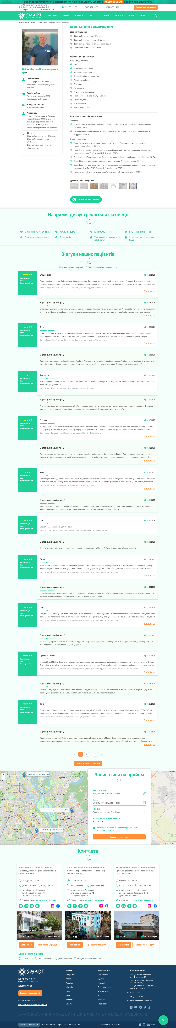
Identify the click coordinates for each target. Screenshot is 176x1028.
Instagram (52, 905)
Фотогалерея (54, 936)
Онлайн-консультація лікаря (38, 232)
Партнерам (102, 1004)
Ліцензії (101, 983)
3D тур (26, 936)
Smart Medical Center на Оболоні (35, 867)
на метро (40, 900)
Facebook (58, 905)
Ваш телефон (99, 790)
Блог (100, 995)
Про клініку (103, 975)
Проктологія (65, 237)
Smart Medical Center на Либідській (85, 867)
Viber (26, 905)
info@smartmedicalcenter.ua (89, 958)
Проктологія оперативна (36, 237)
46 (26, 72)
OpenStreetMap (170, 844)
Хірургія (94, 15)
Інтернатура (103, 991)
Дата (95, 800)
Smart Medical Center (26, 22)
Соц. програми (104, 987)
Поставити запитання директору (32, 1004)
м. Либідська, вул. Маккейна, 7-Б (35, 7)
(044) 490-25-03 (112, 7)
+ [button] (3, 774)
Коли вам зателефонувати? (96, 818)
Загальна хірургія (67, 232)
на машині (51, 900)
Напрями (52, 15)
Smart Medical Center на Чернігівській (135, 867)
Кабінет (144, 15)
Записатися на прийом (146, 7)
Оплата (69, 1004)
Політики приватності (126, 828)
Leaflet (163, 844)
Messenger (37, 905)
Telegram (32, 905)
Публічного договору (105, 830)
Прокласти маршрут (47, 945)
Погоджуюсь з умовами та (117, 829)
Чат (20, 905)
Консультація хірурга (104, 232)
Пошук (156, 15)
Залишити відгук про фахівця (88, 763)
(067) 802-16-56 (25, 986)
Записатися (26, 945)
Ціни (131, 15)
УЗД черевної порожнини (141, 232)
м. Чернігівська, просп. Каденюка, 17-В (37, 9)
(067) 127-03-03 (91, 7)
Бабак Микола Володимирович (56, 22)
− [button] (3, 778)
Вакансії (101, 1000)
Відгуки (119, 15)
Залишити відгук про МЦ (30, 993)
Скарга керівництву (26, 1000)
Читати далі (149, 291)
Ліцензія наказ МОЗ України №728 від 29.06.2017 (61, 1025)
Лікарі (66, 15)
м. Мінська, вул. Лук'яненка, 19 (34, 5)
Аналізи (79, 15)
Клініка (96, 809)
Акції (106, 15)
